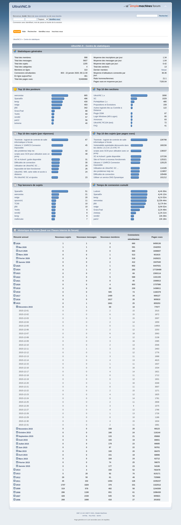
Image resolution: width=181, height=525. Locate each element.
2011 (18, 481)
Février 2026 (24, 258)
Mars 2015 (23, 459)
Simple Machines (101, 513)
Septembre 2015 (26, 436)
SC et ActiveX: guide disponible (27, 159)
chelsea (97, 213)
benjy (16, 102)
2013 (18, 474)
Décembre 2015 (26, 307)
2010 (18, 485)
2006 (18, 500)
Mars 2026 (23, 255)
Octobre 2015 (25, 433)
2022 (18, 277)
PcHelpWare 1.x (100, 102)
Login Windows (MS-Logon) (105, 116)
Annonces (98, 119)
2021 (18, 281)
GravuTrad (19, 111)
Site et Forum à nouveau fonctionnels (109, 159)
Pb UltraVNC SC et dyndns (26, 177)
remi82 (17, 117)
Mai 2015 (23, 451)
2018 (18, 292)
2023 (18, 273)
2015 (18, 303)
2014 (18, 470)
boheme (17, 123)
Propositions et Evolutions (105, 105)
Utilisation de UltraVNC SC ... (26, 166)
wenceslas (18, 95)
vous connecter (40, 16)
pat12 (16, 120)
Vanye (164, 70)
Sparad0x (18, 99)
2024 (18, 270)
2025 (18, 266)
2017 (18, 296)
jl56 (15, 108)
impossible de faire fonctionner (27, 169)
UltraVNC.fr (21, 6)
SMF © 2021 (90, 513)
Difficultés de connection (24, 163)
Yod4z (17, 114)
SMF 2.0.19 (80, 513)
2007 (18, 496)
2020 (18, 285)
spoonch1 (18, 200)
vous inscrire (56, 16)
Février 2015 (24, 462)
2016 (18, 300)
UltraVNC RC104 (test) (103, 123)
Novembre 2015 (26, 429)
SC (95, 99)
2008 (18, 492)
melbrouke (18, 219)
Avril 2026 (23, 251)
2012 (18, 477)
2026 (18, 244)
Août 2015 (23, 440)
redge (16, 105)
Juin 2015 (23, 447)
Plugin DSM (99, 113)
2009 (18, 489)
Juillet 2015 (24, 444)
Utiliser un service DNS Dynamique (109, 177)
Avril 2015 (23, 455)
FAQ (95, 126)
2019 (18, 288)
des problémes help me (24, 151)
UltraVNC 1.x (99, 95)
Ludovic (97, 191)
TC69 (16, 204)
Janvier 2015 (24, 466)
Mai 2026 (23, 247)
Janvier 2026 (24, 262)
